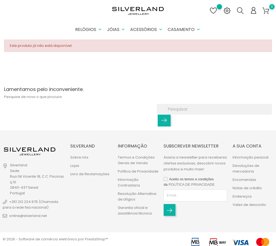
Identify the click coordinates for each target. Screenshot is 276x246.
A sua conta (247, 146)
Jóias (116, 29)
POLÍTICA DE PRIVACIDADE (191, 184)
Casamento (184, 29)
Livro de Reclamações (89, 174)
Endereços (242, 196)
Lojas (74, 165)
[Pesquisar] (214, 109)
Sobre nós (79, 157)
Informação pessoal (250, 157)
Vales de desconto (249, 204)
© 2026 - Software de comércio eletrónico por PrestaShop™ (55, 239)
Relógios (89, 29)
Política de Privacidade (138, 171)
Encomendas (244, 179)
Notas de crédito (247, 188)
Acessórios (146, 29)
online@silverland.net (28, 215)
